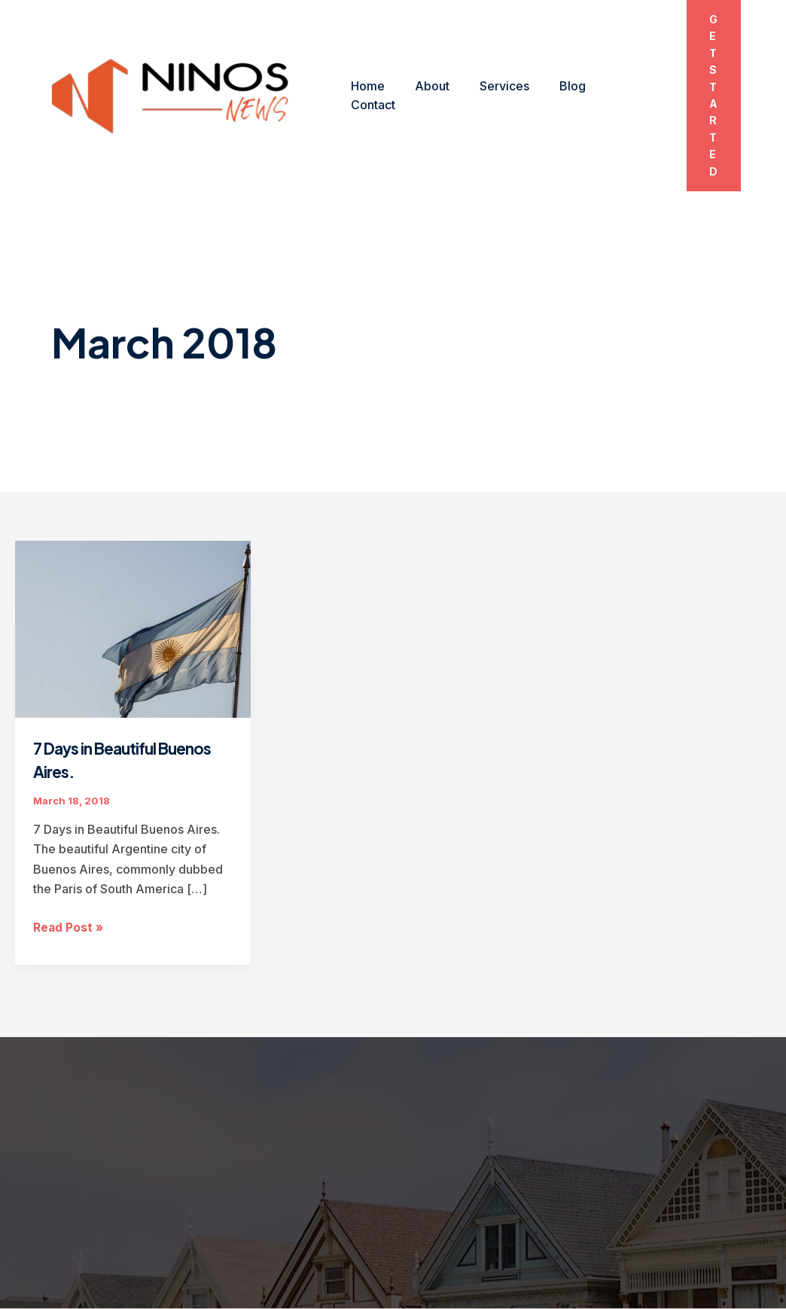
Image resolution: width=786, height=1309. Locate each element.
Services (489, 61)
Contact (611, 61)
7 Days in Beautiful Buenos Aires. (104, 691)
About (423, 61)
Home (365, 61)
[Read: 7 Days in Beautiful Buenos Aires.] (133, 560)
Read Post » (69, 859)
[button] (708, 62)
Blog (551, 61)
